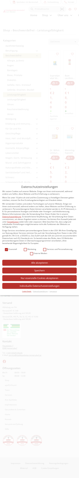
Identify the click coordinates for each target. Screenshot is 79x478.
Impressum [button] (53, 291)
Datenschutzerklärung (11, 216)
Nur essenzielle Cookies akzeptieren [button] (39, 278)
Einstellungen (13, 221)
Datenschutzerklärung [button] (40, 291)
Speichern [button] (39, 270)
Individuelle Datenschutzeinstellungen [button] (39, 285)
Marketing (30, 249)
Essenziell (11, 249)
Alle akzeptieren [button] (39, 262)
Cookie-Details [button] (26, 291)
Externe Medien (38, 253)
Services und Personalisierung (57, 249)
